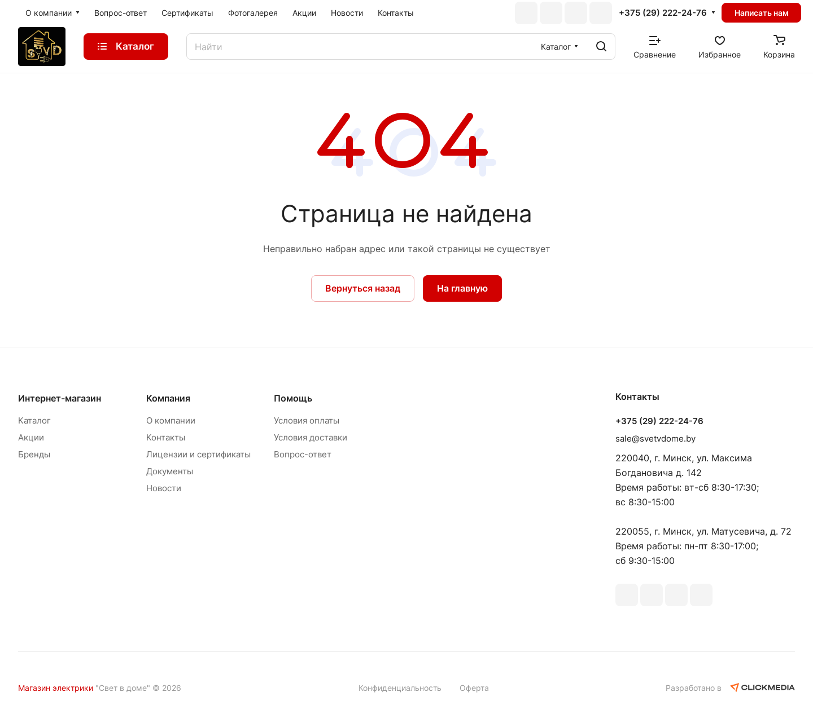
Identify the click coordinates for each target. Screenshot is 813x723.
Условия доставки (310, 437)
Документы (169, 471)
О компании (170, 420)
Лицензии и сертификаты (198, 454)
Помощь (293, 398)
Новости (163, 488)
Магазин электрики (55, 688)
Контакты (165, 437)
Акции (31, 437)
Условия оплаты (306, 420)
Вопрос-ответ (302, 454)
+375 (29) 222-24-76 (663, 13)
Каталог (34, 420)
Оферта (474, 688)
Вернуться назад (362, 288)
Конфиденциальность (400, 688)
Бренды (34, 454)
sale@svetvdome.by (655, 438)
